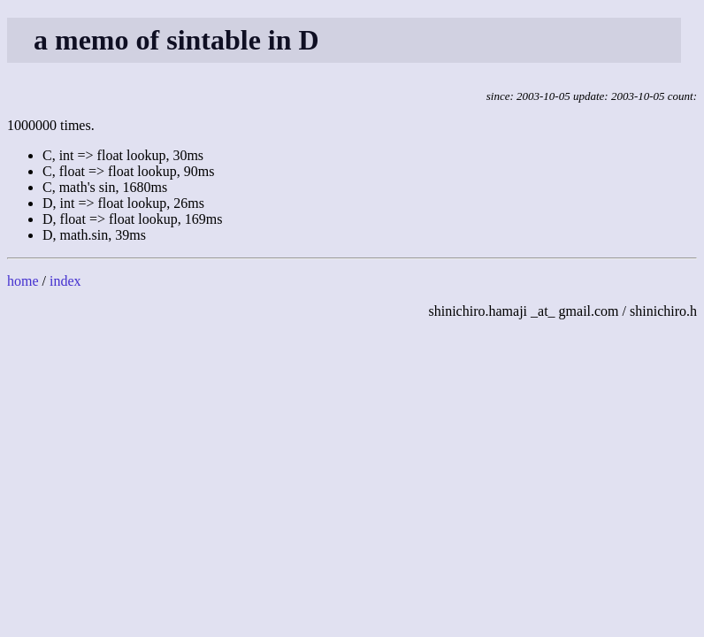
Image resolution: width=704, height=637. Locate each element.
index (65, 280)
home (23, 280)
